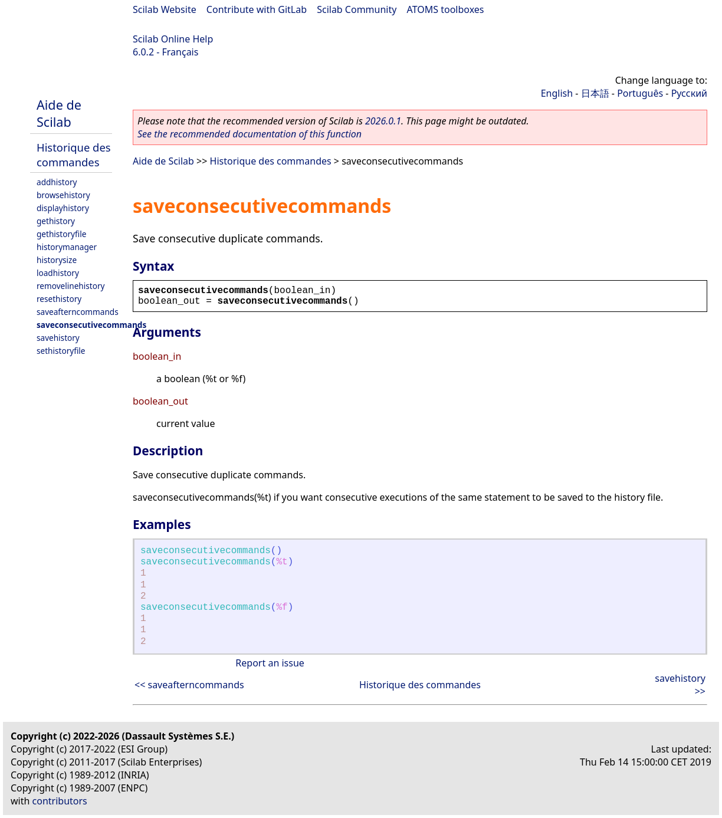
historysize (57, 259)
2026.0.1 (383, 120)
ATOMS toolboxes (445, 9)
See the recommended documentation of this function (249, 133)
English (557, 93)
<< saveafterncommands (189, 684)
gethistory (56, 220)
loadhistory (58, 272)
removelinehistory (70, 285)
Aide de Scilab (59, 113)
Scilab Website (164, 9)
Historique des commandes (74, 154)
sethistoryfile (61, 350)
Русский (689, 93)
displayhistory (63, 207)
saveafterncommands (78, 311)
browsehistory (63, 195)
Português (640, 93)
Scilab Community (356, 9)
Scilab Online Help (173, 38)
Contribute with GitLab (256, 9)
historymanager (67, 246)
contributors (59, 800)
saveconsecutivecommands (91, 324)
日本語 (595, 93)
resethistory (59, 298)
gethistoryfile (61, 233)
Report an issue (269, 662)
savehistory (58, 337)
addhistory (57, 182)
